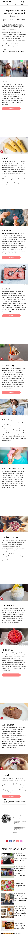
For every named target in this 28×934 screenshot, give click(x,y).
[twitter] (14, 841)
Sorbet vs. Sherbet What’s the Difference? (13, 51)
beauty (9, 4)
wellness (20, 4)
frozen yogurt (20, 368)
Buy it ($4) (11, 108)
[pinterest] (1, 75)
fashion (3, 4)
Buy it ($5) (11, 796)
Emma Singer (10, 19)
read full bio (15, 832)
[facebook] (10, 841)
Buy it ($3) (11, 257)
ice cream (20, 42)
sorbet (17, 291)
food (14, 4)
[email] (21, 841)
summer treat (6, 34)
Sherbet (4, 233)
